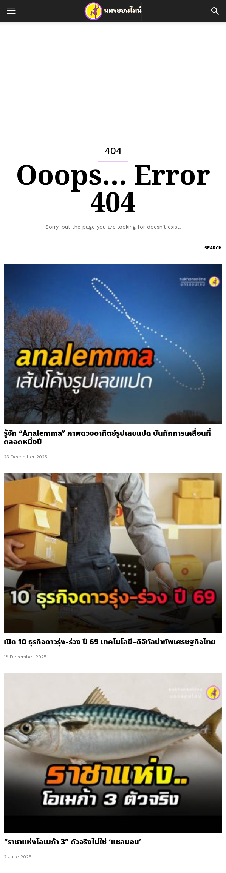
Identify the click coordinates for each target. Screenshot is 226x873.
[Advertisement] (113, 78)
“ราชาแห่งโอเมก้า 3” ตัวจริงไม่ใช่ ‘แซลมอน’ (72, 841)
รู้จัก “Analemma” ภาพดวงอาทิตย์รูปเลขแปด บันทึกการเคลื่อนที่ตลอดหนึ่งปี (107, 437)
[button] (215, 11)
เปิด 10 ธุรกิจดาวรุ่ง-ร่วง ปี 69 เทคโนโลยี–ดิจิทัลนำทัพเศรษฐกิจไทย (109, 641)
